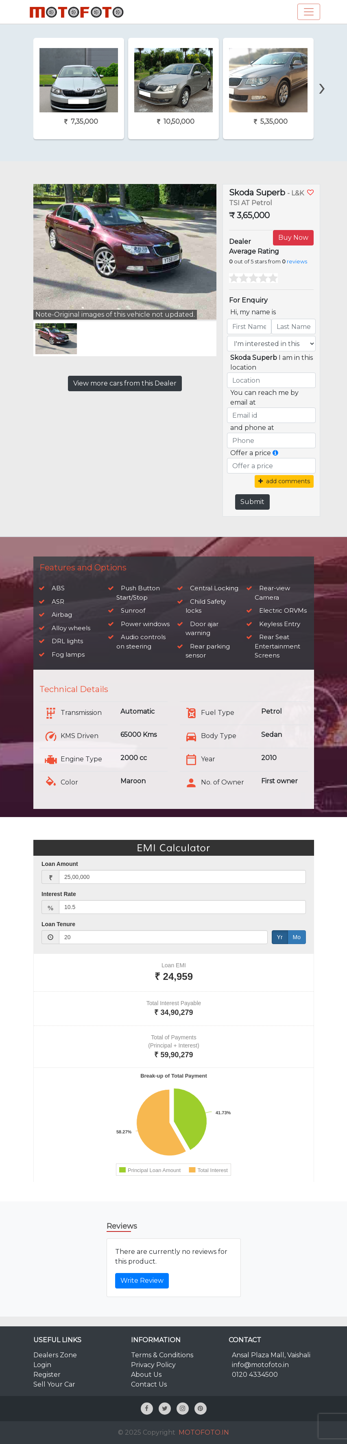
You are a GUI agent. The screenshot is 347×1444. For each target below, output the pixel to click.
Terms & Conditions (162, 1355)
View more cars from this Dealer (125, 383)
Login (42, 1365)
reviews (297, 262)
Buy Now (293, 237)
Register (47, 1374)
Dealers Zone (55, 1355)
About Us (146, 1374)
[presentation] (322, 73)
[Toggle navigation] (308, 12)
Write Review (142, 1280)
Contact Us (149, 1384)
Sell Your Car (54, 1384)
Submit (252, 502)
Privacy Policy (153, 1365)
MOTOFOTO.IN (204, 1432)
